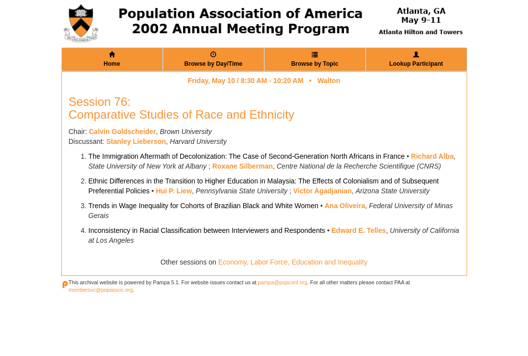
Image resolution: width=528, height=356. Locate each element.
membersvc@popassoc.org (101, 290)
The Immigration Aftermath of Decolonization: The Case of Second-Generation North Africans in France (247, 156)
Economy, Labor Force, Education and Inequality (293, 262)
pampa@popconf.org (282, 282)
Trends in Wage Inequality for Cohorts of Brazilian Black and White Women (204, 206)
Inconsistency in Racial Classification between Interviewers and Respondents (207, 230)
